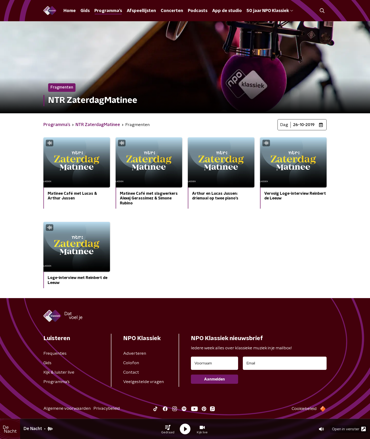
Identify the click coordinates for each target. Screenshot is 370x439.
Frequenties (55, 353)
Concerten (172, 11)
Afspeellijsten (141, 11)
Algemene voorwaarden (67, 408)
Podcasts (197, 11)
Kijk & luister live (58, 372)
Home (69, 11)
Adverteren (134, 353)
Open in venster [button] (349, 429)
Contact (131, 372)
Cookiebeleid (304, 409)
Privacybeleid (106, 408)
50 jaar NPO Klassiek (270, 11)
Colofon (131, 363)
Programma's (108, 11)
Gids (85, 11)
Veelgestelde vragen (143, 382)
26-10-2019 (304, 125)
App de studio (227, 11)
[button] (167, 429)
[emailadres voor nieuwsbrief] (285, 363)
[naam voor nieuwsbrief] (214, 363)
